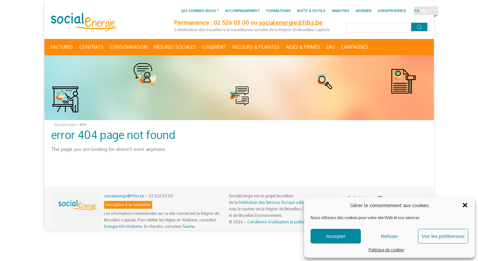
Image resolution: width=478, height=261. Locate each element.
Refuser (389, 236)
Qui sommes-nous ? (200, 10)
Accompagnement (242, 10)
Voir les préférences (443, 236)
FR (416, 10)
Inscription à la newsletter (128, 204)
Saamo (188, 226)
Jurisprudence (392, 10)
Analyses (340, 10)
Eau (330, 47)
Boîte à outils (311, 10)
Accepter (335, 236)
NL (424, 10)
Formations (278, 10)
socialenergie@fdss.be (291, 22)
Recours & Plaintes (256, 47)
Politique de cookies (386, 249)
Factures (62, 47)
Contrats (92, 47)
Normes (364, 10)
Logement (214, 47)
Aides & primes (303, 47)
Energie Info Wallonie (123, 226)
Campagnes (354, 47)
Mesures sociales (175, 47)
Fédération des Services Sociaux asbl (271, 202)
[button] (465, 205)
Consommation (128, 47)
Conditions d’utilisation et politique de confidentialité (294, 221)
